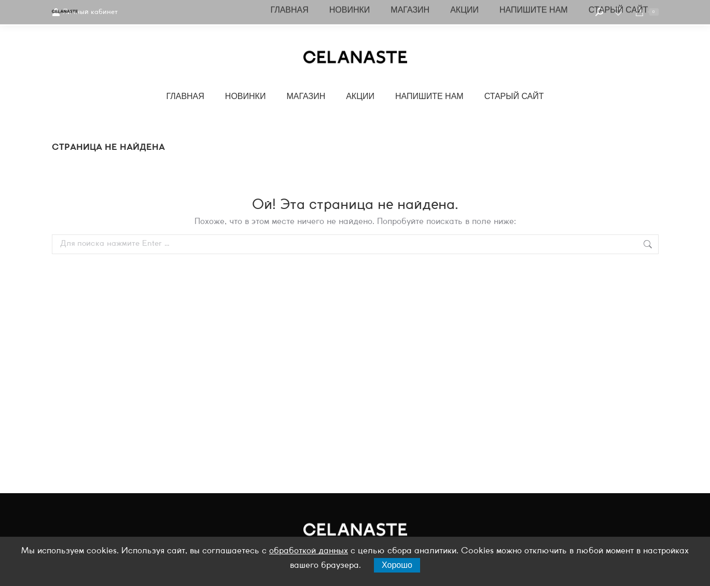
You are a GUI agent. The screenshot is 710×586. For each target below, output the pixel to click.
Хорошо (397, 565)
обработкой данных (308, 551)
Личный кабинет (85, 12)
